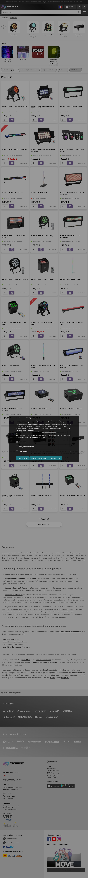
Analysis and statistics (26, 447)
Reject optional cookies (39, 458)
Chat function (23, 452)
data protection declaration (49, 432)
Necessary (22, 442)
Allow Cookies (56, 458)
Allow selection (22, 458)
